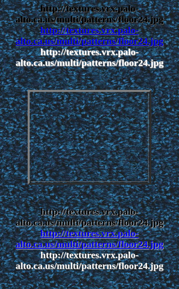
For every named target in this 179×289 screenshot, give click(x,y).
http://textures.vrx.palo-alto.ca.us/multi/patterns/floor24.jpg (90, 35)
